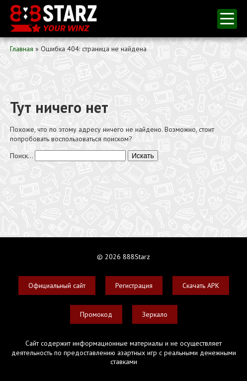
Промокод (96, 314)
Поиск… (21, 155)
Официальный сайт (56, 285)
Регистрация (134, 285)
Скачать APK (200, 285)
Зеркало (154, 314)
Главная (21, 48)
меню (227, 18)
